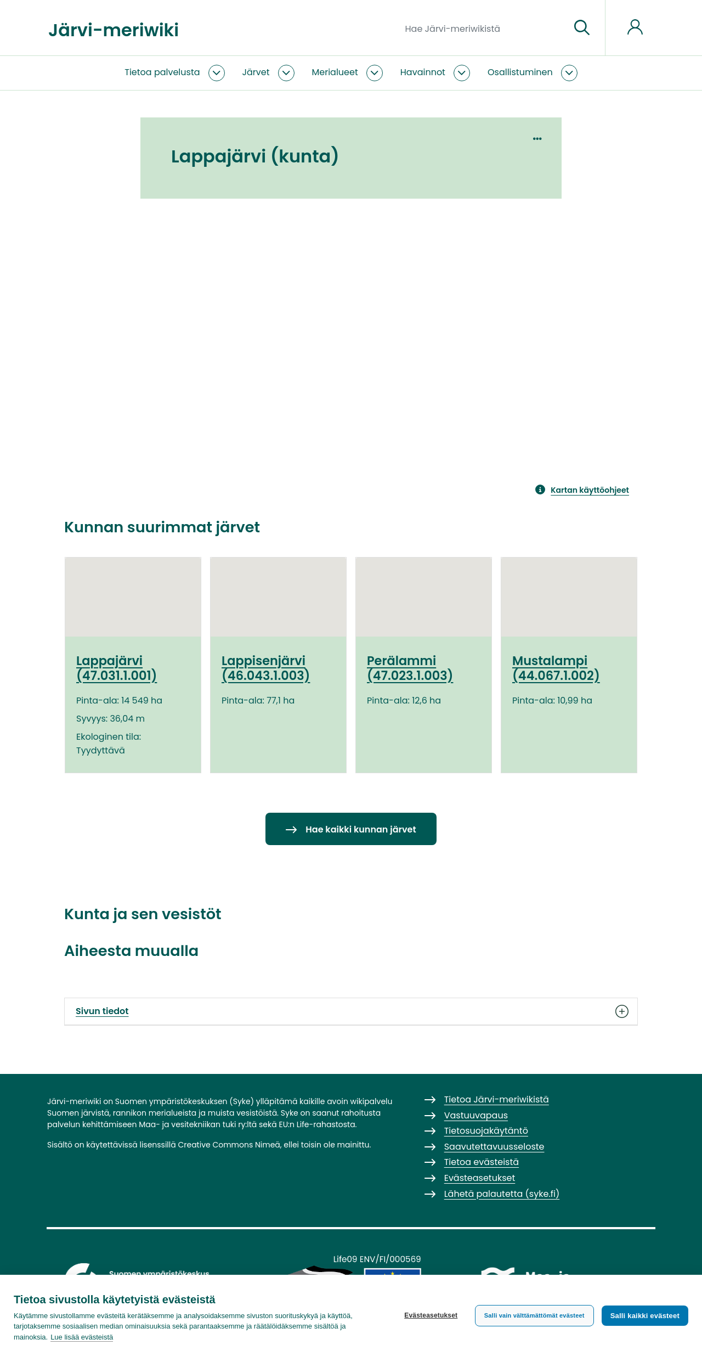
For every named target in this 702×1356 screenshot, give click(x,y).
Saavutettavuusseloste (494, 1146)
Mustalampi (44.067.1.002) (556, 668)
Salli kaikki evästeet (645, 1316)
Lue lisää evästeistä (81, 1337)
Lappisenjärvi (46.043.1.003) (266, 668)
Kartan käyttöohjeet (590, 490)
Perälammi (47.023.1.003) (410, 668)
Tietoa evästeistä (481, 1162)
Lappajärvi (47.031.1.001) (116, 668)
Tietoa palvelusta (162, 72)
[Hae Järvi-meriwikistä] (483, 28)
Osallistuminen (520, 72)
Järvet (256, 72)
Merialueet (335, 72)
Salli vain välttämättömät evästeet (534, 1315)
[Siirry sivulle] (582, 28)
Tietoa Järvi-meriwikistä (496, 1099)
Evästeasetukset (430, 1315)
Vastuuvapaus (476, 1115)
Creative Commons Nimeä (229, 1144)
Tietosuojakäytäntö (486, 1130)
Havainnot (422, 72)
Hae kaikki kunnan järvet (360, 829)
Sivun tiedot (351, 1011)
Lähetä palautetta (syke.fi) (502, 1194)
